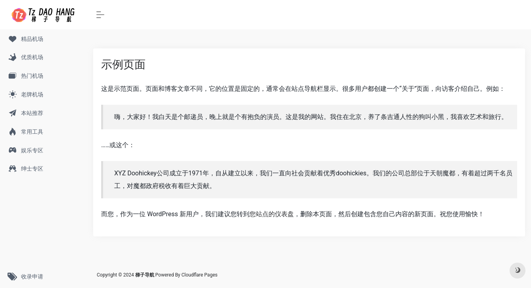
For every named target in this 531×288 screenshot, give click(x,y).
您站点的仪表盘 (271, 214)
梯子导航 (145, 275)
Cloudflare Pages (200, 275)
